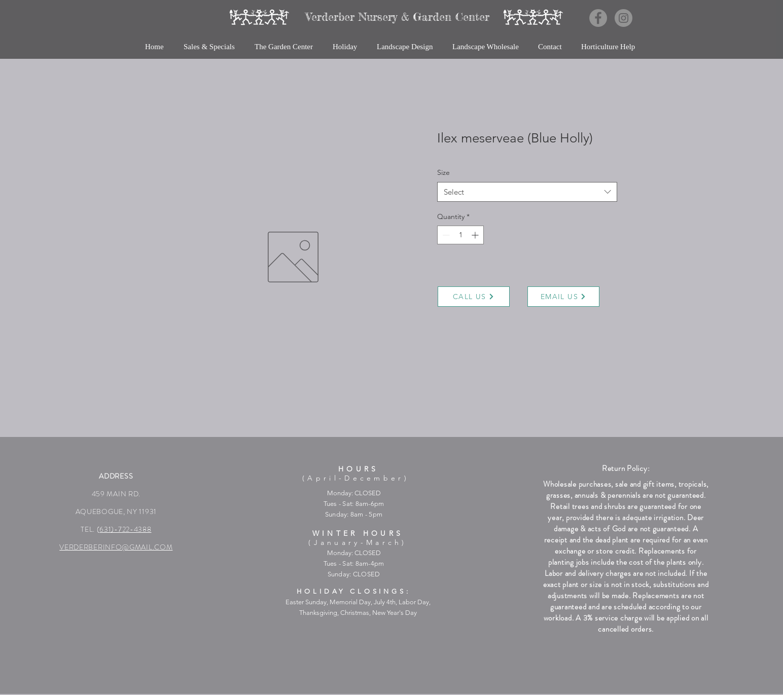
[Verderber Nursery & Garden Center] (397, 17)
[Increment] (476, 235)
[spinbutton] (460, 235)
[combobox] (527, 192)
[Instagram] (623, 18)
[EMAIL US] (563, 296)
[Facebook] (598, 18)
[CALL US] (474, 296)
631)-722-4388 (125, 529)
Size (443, 172)
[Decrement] (445, 235)
